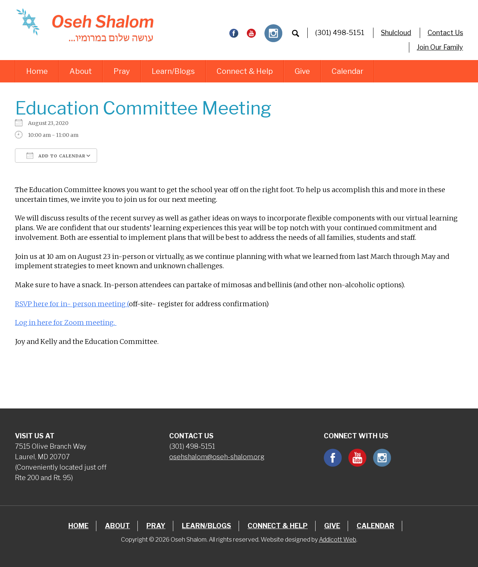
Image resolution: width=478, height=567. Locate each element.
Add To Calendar (56, 155)
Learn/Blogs (173, 71)
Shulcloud (396, 33)
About (80, 71)
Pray (122, 71)
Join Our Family (440, 47)
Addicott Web (337, 539)
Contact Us (445, 33)
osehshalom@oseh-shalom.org (216, 457)
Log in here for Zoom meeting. (66, 322)
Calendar (347, 71)
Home (37, 71)
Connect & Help (245, 71)
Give (302, 71)
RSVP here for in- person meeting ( (72, 304)
